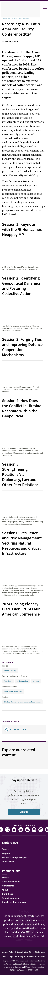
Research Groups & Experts (17, 890)
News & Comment (12, 914)
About (5, 922)
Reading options (12, 754)
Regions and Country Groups (15, 706)
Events (6, 910)
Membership (9, 918)
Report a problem (11, 931)
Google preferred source (15, 935)
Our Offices (8, 927)
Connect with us (24, 858)
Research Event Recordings (18, 18)
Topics (5, 696)
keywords (8, 693)
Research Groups (10, 717)
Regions (6, 886)
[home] (20, 10)
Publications (9, 894)
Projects (5, 727)
